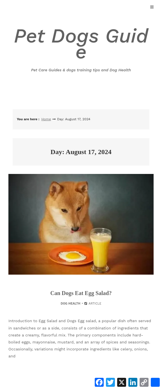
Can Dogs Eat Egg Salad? (81, 293)
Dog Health (70, 303)
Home (46, 119)
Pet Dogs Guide (81, 48)
